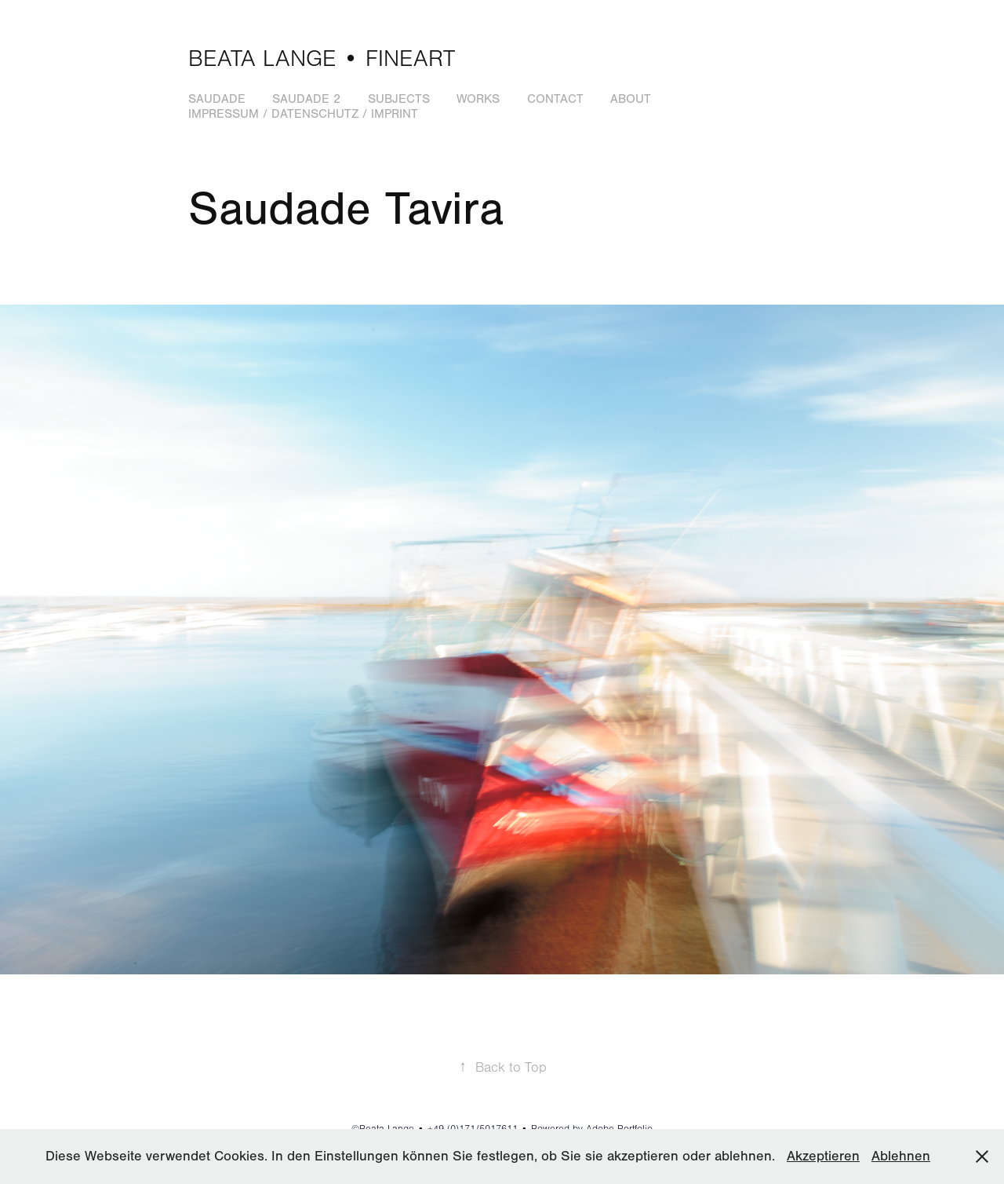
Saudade (217, 99)
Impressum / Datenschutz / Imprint (303, 114)
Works (478, 99)
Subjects (399, 99)
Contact (555, 99)
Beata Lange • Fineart (321, 59)
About (630, 99)
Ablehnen (900, 1156)
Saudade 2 (306, 99)
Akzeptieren (823, 1156)
